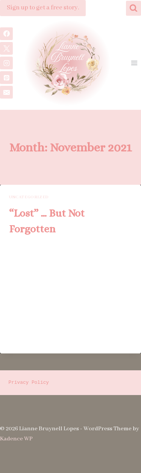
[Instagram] (6, 63)
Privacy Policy (29, 382)
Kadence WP (16, 439)
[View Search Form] (133, 8)
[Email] (6, 92)
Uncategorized (29, 197)
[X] (6, 48)
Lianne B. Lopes (32, 246)
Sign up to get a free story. (43, 8)
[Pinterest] (6, 77)
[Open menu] (134, 63)
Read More (27, 340)
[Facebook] (6, 33)
